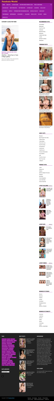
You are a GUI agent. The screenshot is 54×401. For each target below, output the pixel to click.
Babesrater (41, 26)
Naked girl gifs (13, 354)
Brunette (13, 342)
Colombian (41, 323)
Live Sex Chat (5, 7)
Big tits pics (4, 340)
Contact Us (47, 399)
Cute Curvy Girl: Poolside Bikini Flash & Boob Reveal (49, 251)
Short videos (4, 363)
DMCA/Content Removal (39, 399)
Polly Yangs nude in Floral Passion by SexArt (48, 212)
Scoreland (41, 301)
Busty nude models (5, 348)
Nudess (40, 171)
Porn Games (34, 398)
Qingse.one (41, 169)
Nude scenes (4, 357)
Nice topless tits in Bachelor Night (49, 228)
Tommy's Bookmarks (43, 151)
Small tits (8, 363)
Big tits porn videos (10, 340)
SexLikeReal (41, 24)
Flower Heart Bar (42, 181)
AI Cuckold (4, 11)
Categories (19, 14)
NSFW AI (10, 11)
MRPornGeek (13, 14)
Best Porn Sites (13, 7)
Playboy (40, 297)
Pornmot (29, 398)
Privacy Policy (45, 398)
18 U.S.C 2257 (30, 399)
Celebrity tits (11, 348)
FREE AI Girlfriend (38, 4)
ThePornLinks (42, 139)
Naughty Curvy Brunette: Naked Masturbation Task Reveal (49, 267)
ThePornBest (41, 141)
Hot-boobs (3, 352)
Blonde (15, 340)
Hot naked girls (9, 352)
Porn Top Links (42, 158)
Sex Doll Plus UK (34, 11)
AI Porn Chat (30, 7)
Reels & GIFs (33, 14)
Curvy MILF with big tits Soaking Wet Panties (49, 189)
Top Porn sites (22, 7)
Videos (44, 14)
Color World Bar (42, 179)
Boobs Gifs (4, 342)
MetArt (3, 354)
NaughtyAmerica (42, 303)
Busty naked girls (4, 346)
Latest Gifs (42, 224)
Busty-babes (4, 343)
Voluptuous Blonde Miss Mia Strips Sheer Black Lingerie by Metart (48, 202)
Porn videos (14, 357)
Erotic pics (3, 351)
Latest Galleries (43, 185)
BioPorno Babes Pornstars (44, 172)
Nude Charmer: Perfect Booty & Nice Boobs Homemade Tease (49, 275)
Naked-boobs (7, 354)
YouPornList (41, 148)
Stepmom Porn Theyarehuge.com (21, 11)
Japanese (41, 316)
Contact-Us (5, 17)
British (40, 321)
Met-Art (40, 294)
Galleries (27, 14)
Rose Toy (8, 4)
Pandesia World (11, 398)
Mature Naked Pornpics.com (26, 4)
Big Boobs (41, 33)
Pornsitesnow (42, 146)
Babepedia (41, 40)
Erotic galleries (10, 349)
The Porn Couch (42, 157)
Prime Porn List (42, 143)
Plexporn (41, 174)
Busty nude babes (11, 346)
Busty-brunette (9, 343)
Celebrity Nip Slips (42, 35)
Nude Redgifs (10, 355)
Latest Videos (43, 263)
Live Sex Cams (15, 4)
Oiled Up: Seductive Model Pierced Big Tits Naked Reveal (49, 283)
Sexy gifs (10, 360)
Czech (40, 324)
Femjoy (40, 299)
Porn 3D (39, 398)
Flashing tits (8, 351)
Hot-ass (12, 351)
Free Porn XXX (42, 28)
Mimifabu (41, 176)
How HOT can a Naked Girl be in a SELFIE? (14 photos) (30, 340)
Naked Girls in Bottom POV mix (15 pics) (30, 373)
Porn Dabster (41, 153)
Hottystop (41, 29)
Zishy (40, 304)
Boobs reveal (9, 342)
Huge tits (13, 352)
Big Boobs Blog (42, 31)
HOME (3, 4)
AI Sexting (36, 7)
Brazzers (41, 135)
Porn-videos (9, 357)
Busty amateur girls (11, 345)
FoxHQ (40, 36)
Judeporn (41, 160)
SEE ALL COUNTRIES (43, 326)
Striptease (12, 363)
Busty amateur (4, 345)
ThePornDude (5, 14)
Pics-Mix (40, 14)
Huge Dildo (41, 11)
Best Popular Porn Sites (44, 137)
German (40, 317)
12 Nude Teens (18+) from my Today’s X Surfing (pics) (30, 362)
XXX (40, 155)
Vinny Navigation (42, 178)
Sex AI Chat (42, 7)
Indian (40, 319)
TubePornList (42, 150)
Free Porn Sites (42, 144)
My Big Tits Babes (42, 38)
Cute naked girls (4, 349)
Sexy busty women (5, 360)
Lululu (40, 167)
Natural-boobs (4, 355)
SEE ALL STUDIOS (42, 306)
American (41, 314)
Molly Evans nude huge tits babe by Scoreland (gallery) (29, 384)
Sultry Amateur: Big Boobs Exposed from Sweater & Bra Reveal (49, 240)
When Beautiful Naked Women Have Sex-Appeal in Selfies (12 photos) (30, 351)
